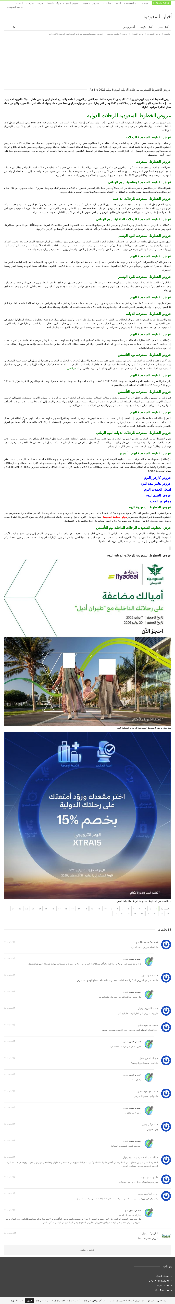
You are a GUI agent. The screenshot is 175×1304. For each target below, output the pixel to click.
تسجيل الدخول (162, 1272)
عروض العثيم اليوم (158, 491)
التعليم (118, 3)
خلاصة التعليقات (162, 1281)
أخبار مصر (163, 23)
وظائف (108, 3)
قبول (29, 1300)
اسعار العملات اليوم (157, 486)
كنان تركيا (153, 1229)
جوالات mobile (54, 3)
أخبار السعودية (158, 12)
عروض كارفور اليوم (157, 474)
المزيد (31, 3)
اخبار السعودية (132, 3)
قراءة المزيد (17, 1300)
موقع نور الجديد (160, 497)
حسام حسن (135, 954)
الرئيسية (145, 3)
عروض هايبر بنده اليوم (156, 480)
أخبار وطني (129, 23)
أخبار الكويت (146, 23)
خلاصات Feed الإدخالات (159, 1276)
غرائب (40, 3)
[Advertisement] (87, 56)
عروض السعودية (90, 3)
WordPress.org (162, 1286)
